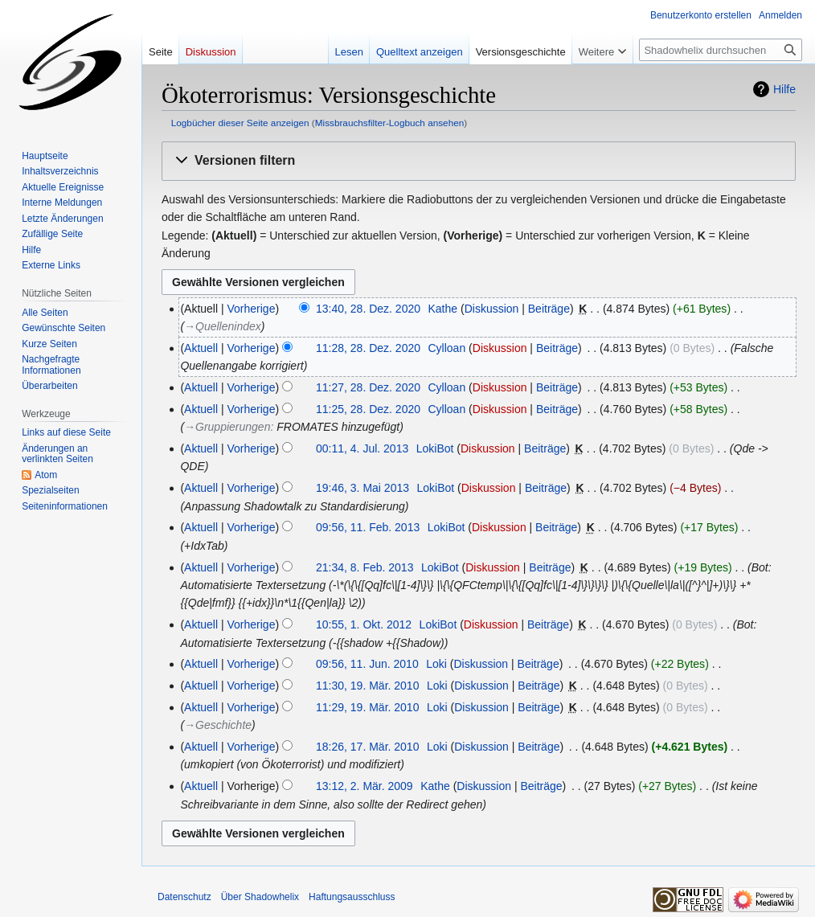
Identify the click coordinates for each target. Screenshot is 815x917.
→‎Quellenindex (222, 326)
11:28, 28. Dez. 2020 (368, 348)
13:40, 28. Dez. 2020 (368, 308)
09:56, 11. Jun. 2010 (367, 663)
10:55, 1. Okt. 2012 (364, 624)
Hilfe (784, 89)
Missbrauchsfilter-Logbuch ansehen (390, 122)
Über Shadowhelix (260, 897)
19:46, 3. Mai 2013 (362, 487)
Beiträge (549, 308)
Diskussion (492, 308)
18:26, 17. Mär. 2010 (367, 746)
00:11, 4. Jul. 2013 (362, 448)
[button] (478, 161)
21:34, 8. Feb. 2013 (364, 567)
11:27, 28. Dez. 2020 (368, 387)
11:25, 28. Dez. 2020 (368, 409)
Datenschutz (184, 897)
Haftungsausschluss (352, 897)
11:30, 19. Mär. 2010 (367, 685)
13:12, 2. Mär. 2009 (364, 786)
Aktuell (201, 348)
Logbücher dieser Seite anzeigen (240, 122)
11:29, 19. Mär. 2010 (367, 707)
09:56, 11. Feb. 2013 (368, 527)
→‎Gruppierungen (227, 426)
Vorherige (251, 308)
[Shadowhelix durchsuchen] (720, 50)
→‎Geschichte (218, 724)
